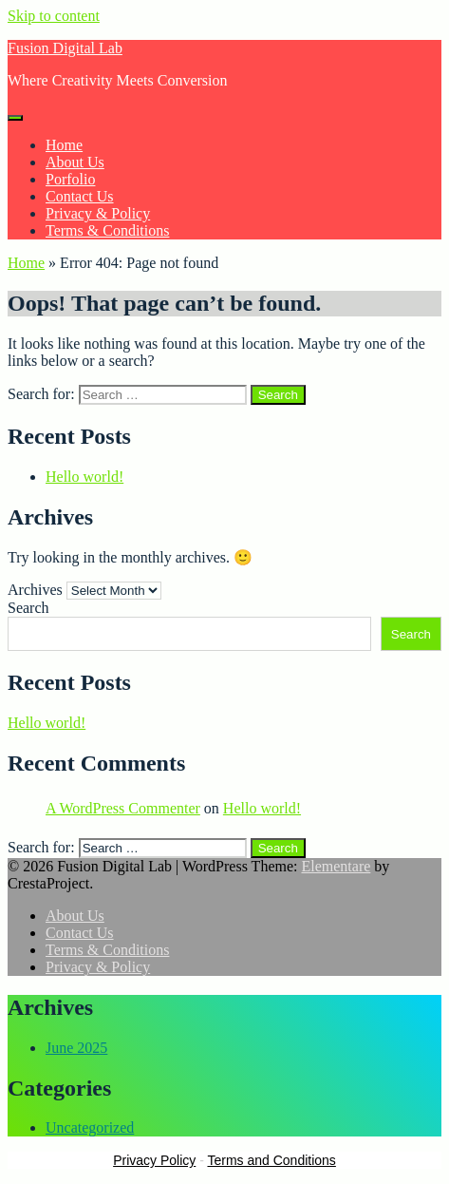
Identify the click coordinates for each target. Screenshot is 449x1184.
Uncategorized (90, 1127)
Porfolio (70, 179)
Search (28, 608)
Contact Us (80, 196)
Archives (35, 590)
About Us (75, 162)
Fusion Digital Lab (65, 48)
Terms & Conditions (107, 230)
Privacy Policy (154, 1160)
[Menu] (15, 118)
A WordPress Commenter (123, 808)
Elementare (335, 866)
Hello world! (84, 476)
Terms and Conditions (271, 1160)
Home (64, 145)
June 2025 (76, 1048)
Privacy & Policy (98, 213)
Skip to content (54, 16)
